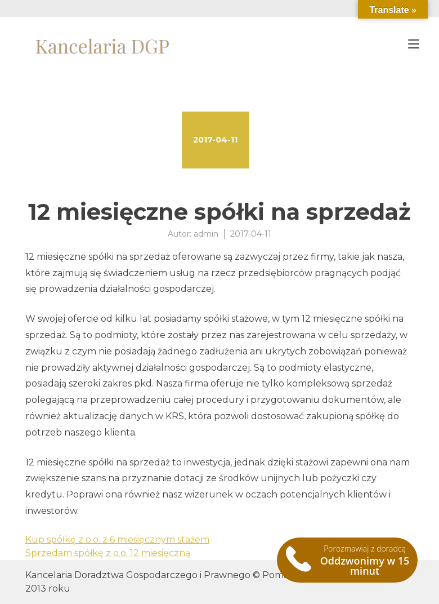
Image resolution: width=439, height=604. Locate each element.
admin (206, 234)
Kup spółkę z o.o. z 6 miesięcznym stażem (117, 539)
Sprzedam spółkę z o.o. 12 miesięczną (107, 553)
